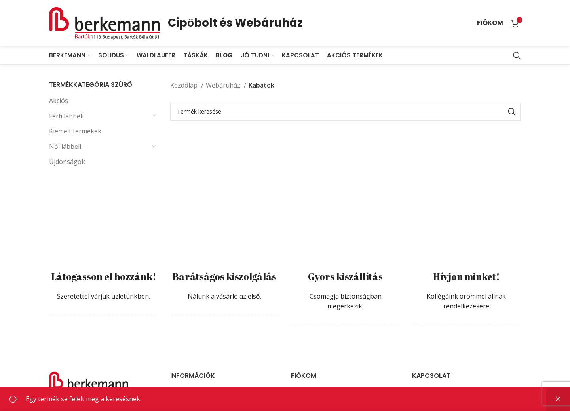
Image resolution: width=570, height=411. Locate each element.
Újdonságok (67, 161)
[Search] (517, 55)
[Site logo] (104, 22)
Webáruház (224, 85)
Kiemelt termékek (75, 131)
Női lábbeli (65, 146)
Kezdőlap (184, 85)
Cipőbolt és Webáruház (235, 22)
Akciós (58, 100)
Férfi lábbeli (66, 116)
